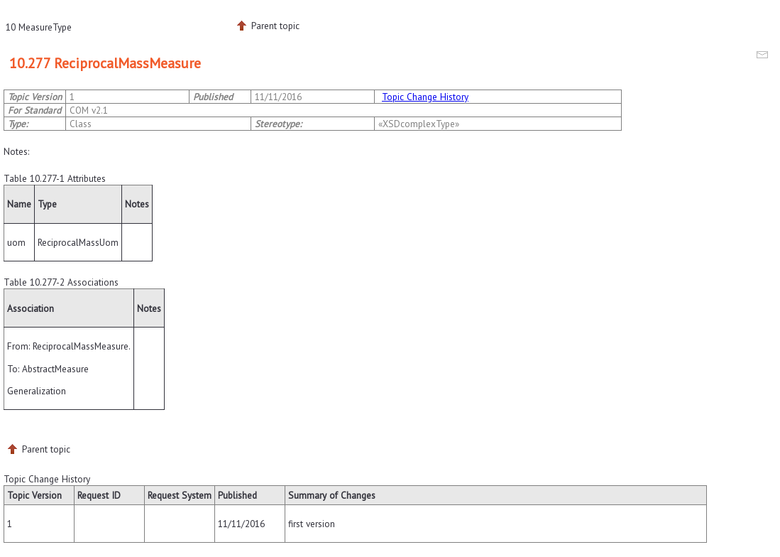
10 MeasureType (39, 27)
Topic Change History (425, 96)
